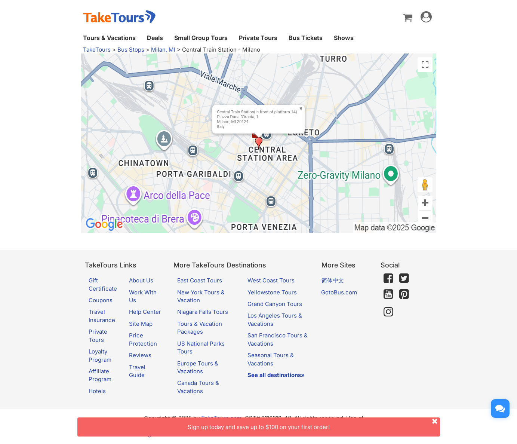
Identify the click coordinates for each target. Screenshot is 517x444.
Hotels (97, 391)
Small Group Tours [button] (201, 38)
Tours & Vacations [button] (109, 38)
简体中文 (332, 280)
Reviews (140, 355)
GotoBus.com (339, 292)
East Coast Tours (199, 280)
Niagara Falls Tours (202, 311)
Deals (155, 38)
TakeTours (97, 49)
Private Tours (258, 38)
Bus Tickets (306, 38)
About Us (141, 280)
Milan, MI (163, 49)
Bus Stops (130, 49)
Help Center (145, 311)
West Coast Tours (271, 280)
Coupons (101, 300)
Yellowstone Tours (272, 292)
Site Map (141, 323)
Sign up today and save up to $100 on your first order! (314, 424)
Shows (344, 38)
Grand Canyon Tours (274, 303)
